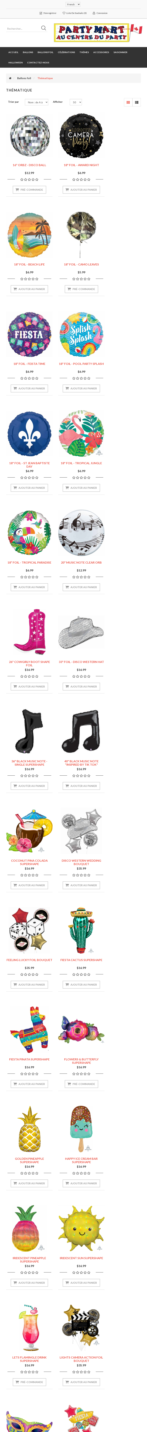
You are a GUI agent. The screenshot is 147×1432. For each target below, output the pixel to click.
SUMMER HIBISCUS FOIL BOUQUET (120, 1155)
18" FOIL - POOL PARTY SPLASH (120, 260)
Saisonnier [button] (120, 52)
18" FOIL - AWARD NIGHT (73, 160)
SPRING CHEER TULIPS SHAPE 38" (73, 1155)
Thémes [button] (84, 52)
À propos (83, 1391)
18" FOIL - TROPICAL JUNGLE (73, 358)
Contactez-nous (38, 62)
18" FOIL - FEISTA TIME (73, 259)
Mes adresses (16, 1372)
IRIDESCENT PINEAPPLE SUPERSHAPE (73, 857)
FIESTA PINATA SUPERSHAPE (27, 756)
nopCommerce (29, 1409)
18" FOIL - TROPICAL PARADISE (120, 360)
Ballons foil (24, 78)
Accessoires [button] (101, 52)
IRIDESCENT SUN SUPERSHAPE (120, 857)
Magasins (83, 1357)
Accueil (13, 52)
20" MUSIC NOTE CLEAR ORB (26, 458)
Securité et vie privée (90, 1372)
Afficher (58, 101)
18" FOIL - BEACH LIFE (120, 160)
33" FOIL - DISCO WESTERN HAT (120, 459)
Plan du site (50, 1357)
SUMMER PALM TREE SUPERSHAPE (27, 1254)
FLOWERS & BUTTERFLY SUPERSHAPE (73, 757)
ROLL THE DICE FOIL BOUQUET (26, 1155)
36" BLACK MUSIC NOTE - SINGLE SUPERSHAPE (27, 559)
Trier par (13, 101)
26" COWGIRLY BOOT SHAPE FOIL (73, 459)
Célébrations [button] (66, 52)
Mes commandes (17, 1365)
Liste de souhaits (18, 1387)
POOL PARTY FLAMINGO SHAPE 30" (120, 1055)
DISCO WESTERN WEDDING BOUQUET (27, 658)
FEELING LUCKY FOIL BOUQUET (73, 658)
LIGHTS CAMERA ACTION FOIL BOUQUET (74, 956)
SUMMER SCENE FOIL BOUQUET (73, 1254)
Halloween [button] (15, 62)
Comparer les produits (121, 1374)
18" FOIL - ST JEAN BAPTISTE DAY (27, 360)
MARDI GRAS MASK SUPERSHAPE (120, 956)
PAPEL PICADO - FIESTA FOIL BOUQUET (27, 1055)
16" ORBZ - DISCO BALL (27, 160)
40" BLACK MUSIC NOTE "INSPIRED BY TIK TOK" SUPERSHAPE (73, 561)
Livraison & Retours (89, 1365)
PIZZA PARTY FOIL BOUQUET (73, 1055)
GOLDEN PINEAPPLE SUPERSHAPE (120, 757)
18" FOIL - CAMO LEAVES (26, 259)
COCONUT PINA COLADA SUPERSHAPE (120, 559)
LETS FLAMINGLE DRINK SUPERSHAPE (27, 956)
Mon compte (15, 1357)
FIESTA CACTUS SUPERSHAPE (120, 658)
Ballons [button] (28, 52)
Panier (11, 1380)
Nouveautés (120, 1384)
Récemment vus (122, 1365)
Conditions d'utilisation (84, 1382)
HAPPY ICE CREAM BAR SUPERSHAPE (26, 857)
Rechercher (119, 1358)
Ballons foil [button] (45, 52)
